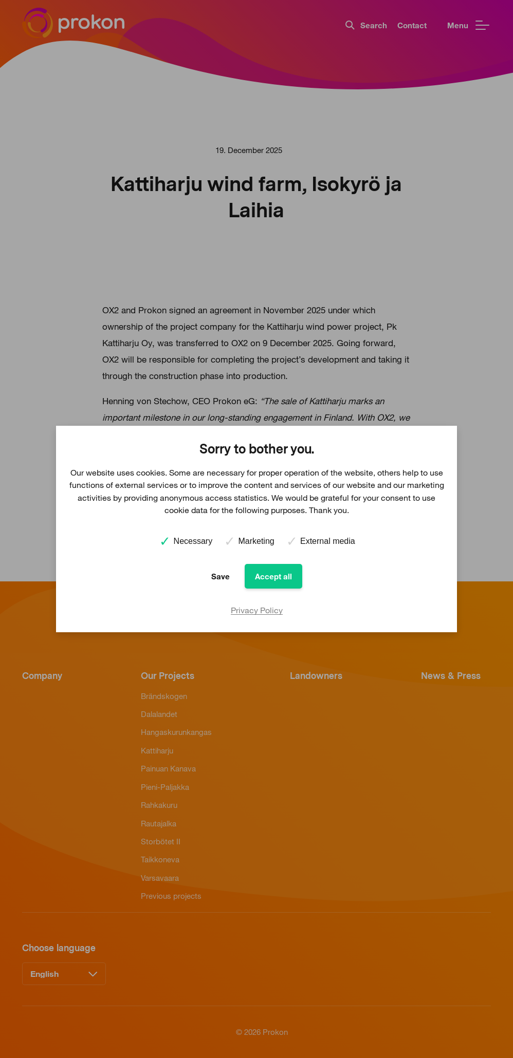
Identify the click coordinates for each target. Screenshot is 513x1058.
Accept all (273, 576)
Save (220, 576)
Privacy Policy (257, 610)
